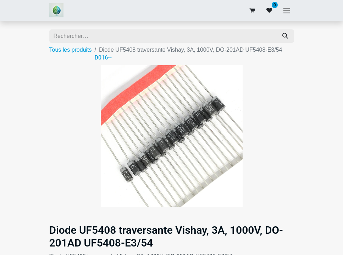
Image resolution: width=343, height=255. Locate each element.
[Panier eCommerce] (252, 10)
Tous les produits (70, 50)
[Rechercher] (285, 36)
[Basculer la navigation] (286, 10)
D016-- (103, 57)
